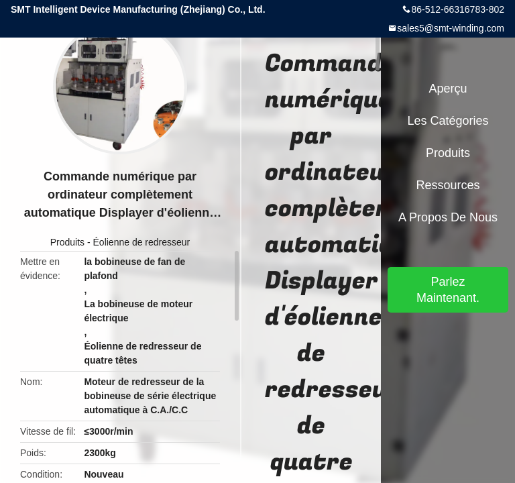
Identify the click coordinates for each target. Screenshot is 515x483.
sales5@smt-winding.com (450, 28)
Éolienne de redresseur (141, 242)
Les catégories (447, 120)
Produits (67, 242)
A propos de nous (448, 217)
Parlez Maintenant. (447, 290)
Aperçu (447, 88)
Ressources (447, 185)
